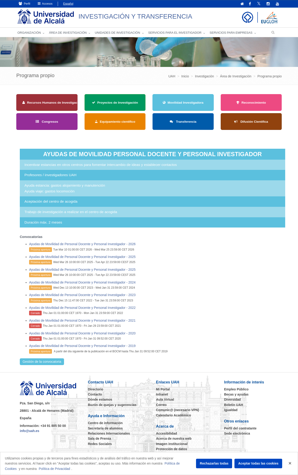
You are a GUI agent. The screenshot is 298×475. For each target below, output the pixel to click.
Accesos (45, 3)
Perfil (24, 3)
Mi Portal (163, 389)
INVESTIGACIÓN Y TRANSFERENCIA (135, 16)
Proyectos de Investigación (115, 102)
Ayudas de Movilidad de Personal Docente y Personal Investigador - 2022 (82, 308)
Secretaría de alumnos (105, 428)
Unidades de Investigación (117, 32)
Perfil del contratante (240, 428)
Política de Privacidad (54, 469)
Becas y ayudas (236, 394)
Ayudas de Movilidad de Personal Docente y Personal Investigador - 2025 (82, 257)
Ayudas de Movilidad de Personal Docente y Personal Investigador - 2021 (82, 320)
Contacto (95, 394)
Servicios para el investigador (175, 32)
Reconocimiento (251, 102)
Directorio (95, 389)
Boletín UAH (233, 405)
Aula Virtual (165, 399)
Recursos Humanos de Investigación (52, 102)
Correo (161, 405)
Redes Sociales (100, 444)
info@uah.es (29, 431)
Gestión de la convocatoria (42, 361)
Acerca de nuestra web (174, 438)
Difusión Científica (251, 121)
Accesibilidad (166, 433)
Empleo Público (236, 389)
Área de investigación (68, 32)
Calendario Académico (173, 415)
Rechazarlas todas (214, 463)
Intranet (162, 394)
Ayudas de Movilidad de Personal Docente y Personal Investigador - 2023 (82, 295)
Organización (29, 32)
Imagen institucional (171, 444)
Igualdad (231, 410)
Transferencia (183, 121)
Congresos (47, 121)
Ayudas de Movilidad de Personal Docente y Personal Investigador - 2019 (82, 346)
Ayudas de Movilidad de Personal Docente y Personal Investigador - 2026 (82, 244)
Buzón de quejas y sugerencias (112, 405)
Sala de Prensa (99, 438)
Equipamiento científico (115, 121)
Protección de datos (171, 449)
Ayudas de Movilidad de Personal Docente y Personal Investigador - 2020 (82, 333)
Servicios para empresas (231, 32)
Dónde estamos (100, 399)
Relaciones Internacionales (109, 433)
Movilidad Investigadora (183, 102)
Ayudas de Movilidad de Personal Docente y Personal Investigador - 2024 (82, 282)
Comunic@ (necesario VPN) (177, 410)
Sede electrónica (237, 433)
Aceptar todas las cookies (258, 463)
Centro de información (105, 423)
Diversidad (232, 399)
